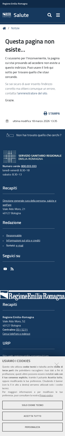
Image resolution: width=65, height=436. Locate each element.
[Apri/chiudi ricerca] (50, 15)
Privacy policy (46, 395)
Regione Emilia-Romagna (15, 3)
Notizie (15, 28)
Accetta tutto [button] (32, 416)
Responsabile (14, 235)
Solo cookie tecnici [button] (32, 405)
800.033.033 (29, 166)
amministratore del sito (32, 93)
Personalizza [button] (32, 427)
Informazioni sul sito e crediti (23, 240)
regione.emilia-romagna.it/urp (31, 356)
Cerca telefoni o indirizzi (16, 334)
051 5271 (22, 329)
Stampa (52, 113)
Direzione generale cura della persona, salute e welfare (29, 203)
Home (5, 28)
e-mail (19, 245)
